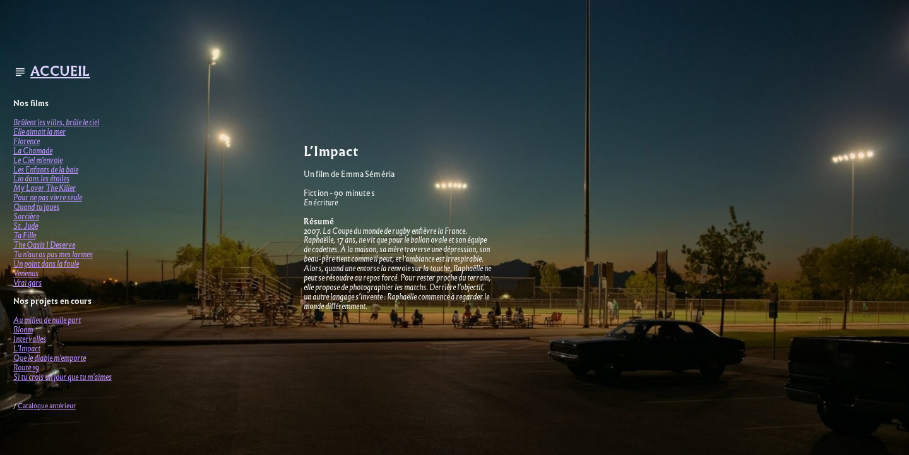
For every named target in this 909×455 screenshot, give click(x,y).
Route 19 (26, 367)
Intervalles (29, 339)
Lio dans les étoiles (41, 179)
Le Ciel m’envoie (37, 160)
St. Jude (25, 226)
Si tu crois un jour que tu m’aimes (62, 377)
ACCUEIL (60, 71)
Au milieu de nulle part (47, 320)
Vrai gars (27, 283)
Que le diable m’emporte (49, 358)
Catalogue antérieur (47, 406)
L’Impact (26, 349)
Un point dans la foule (46, 264)
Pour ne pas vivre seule (47, 197)
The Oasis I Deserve (44, 245)
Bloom (23, 330)
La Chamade (32, 151)
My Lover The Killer (44, 188)
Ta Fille (24, 235)
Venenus (26, 273)
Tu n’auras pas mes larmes (53, 254)
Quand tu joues (36, 207)
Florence (26, 141)
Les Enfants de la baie (45, 170)
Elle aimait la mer (39, 132)
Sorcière (26, 216)
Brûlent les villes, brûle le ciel (56, 122)
